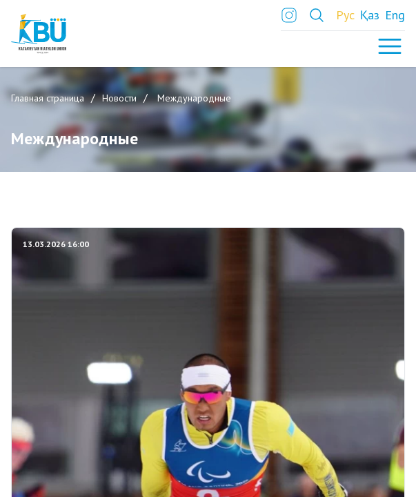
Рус (345, 15)
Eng (395, 15)
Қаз (369, 15)
